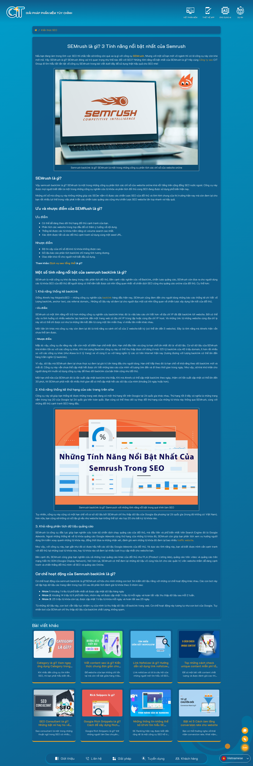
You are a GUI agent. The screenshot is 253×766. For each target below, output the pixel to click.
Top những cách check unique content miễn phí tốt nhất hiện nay (199, 666)
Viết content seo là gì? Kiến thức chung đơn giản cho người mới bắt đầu (102, 666)
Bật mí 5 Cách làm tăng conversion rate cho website (199, 723)
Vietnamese (232, 758)
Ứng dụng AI (225, 17)
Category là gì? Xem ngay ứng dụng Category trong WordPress (54, 666)
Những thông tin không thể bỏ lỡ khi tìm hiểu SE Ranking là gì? (150, 724)
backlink (107, 297)
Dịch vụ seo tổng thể (62, 263)
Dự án (240, 17)
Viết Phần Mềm (190, 17)
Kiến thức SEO (49, 30)
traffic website (185, 540)
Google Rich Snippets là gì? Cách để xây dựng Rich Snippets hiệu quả (102, 724)
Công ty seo (206, 59)
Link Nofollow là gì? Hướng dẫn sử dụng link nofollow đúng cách (150, 666)
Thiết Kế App (208, 17)
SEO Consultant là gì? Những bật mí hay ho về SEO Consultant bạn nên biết (54, 726)
